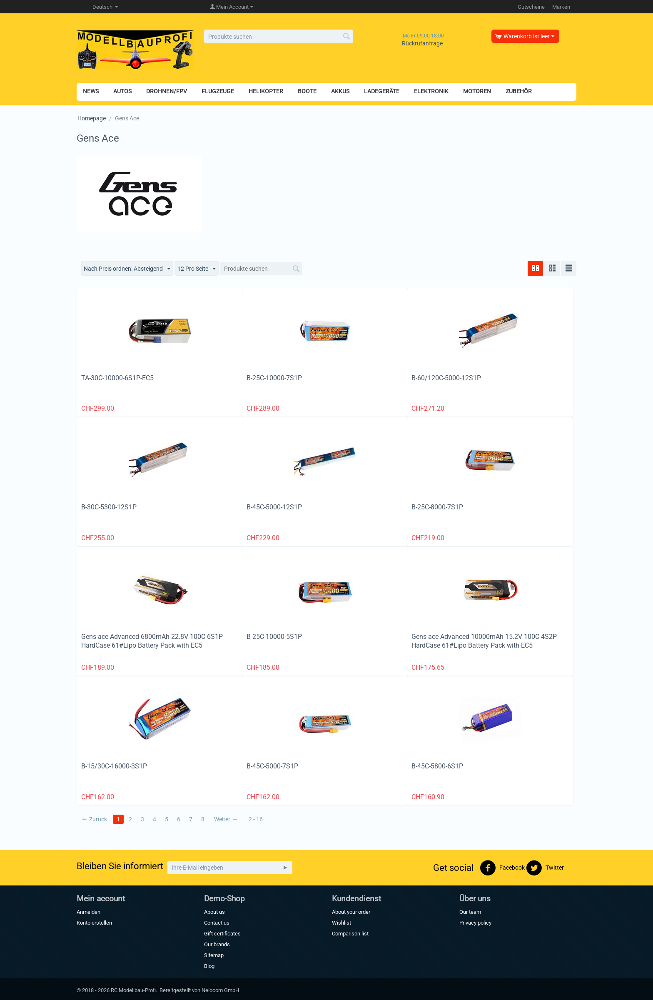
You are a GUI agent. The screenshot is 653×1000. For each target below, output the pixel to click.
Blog (209, 966)
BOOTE (307, 91)
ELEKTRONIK (431, 91)
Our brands (217, 944)
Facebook (502, 868)
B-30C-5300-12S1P (109, 507)
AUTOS (122, 91)
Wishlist (341, 923)
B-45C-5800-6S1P (437, 766)
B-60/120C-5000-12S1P (446, 378)
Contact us (216, 923)
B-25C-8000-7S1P (437, 507)
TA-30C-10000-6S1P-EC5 (117, 378)
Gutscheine (531, 7)
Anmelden (88, 912)
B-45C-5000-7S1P (272, 766)
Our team (470, 912)
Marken (561, 7)
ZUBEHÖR (519, 91)
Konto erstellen (94, 923)
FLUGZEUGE (218, 91)
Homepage (91, 118)
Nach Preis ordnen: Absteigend (127, 269)
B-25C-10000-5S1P (274, 637)
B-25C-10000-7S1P (274, 378)
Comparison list (350, 933)
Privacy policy (475, 923)
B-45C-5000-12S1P (274, 507)
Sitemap (214, 955)
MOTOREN (477, 91)
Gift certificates (222, 933)
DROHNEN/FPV (166, 91)
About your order (351, 912)
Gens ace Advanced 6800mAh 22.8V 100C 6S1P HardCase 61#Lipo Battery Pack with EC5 (152, 641)
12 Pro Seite (196, 269)
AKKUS (340, 91)
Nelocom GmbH (220, 990)
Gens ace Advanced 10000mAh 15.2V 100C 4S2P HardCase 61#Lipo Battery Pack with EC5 (484, 641)
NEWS (91, 91)
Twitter (545, 868)
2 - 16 (256, 819)
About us (214, 912)
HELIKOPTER (266, 91)
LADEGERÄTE (381, 91)
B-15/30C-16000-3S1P (114, 766)
